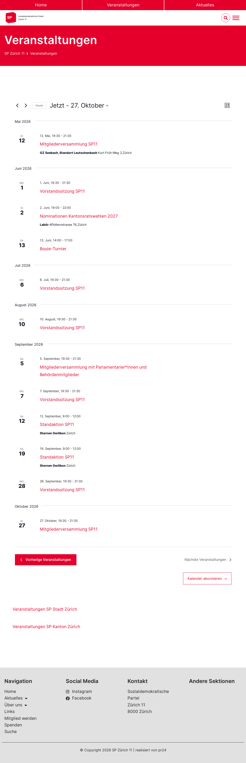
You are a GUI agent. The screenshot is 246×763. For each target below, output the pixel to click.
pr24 (162, 750)
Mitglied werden (20, 718)
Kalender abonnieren (205, 578)
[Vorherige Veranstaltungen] (17, 105)
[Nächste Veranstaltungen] (26, 105)
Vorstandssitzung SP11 (62, 191)
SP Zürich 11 (14, 53)
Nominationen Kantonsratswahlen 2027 (79, 216)
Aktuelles (16, 698)
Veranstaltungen (123, 4)
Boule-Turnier (53, 248)
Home (41, 4)
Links (9, 711)
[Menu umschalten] (235, 18)
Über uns (15, 705)
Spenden (13, 725)
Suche (10, 731)
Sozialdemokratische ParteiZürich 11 (30, 18)
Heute (39, 105)
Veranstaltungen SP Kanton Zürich (46, 626)
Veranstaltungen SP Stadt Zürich (45, 609)
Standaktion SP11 (57, 424)
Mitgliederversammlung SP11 (69, 144)
